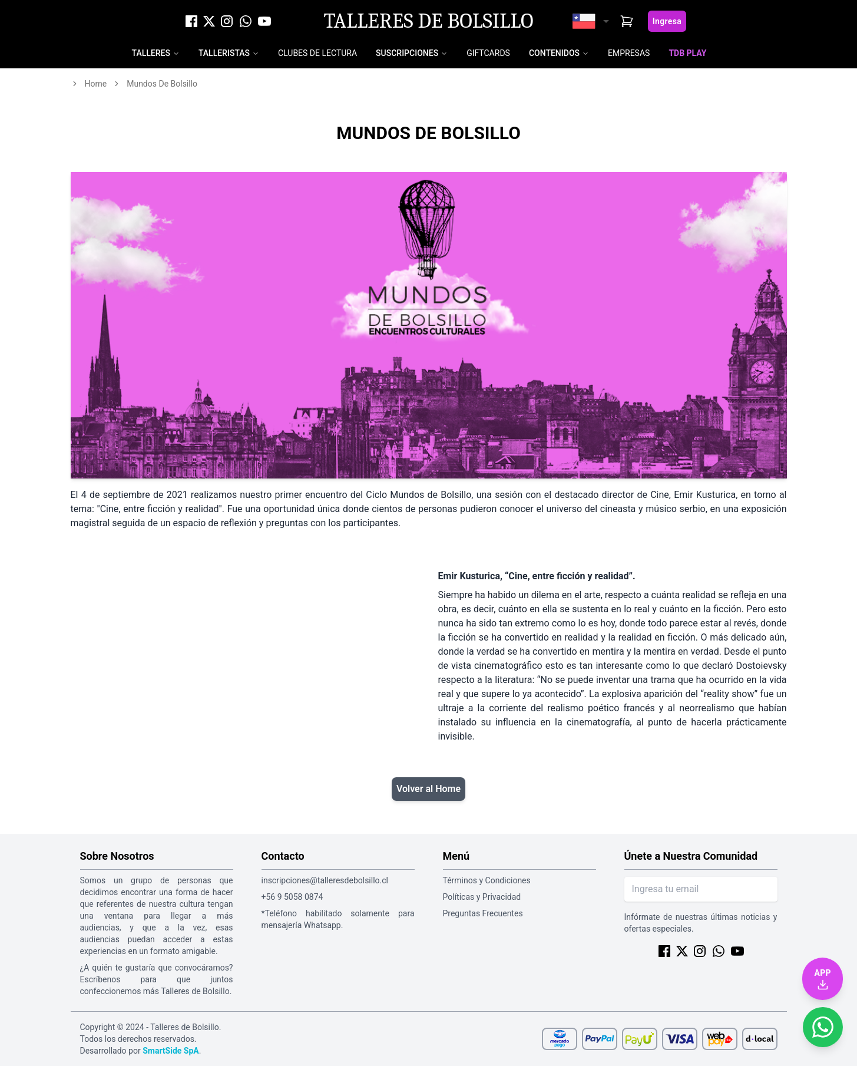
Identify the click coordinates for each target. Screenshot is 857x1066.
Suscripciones (407, 53)
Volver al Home (428, 788)
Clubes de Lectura (317, 53)
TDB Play (687, 53)
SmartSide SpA (171, 1050)
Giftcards (488, 53)
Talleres (151, 53)
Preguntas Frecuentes (483, 913)
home (96, 83)
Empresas (629, 53)
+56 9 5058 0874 (292, 897)
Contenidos (554, 53)
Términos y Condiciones (487, 880)
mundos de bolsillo (162, 83)
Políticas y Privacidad (482, 897)
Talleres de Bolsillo (428, 21)
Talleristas (224, 53)
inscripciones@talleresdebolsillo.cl (325, 880)
